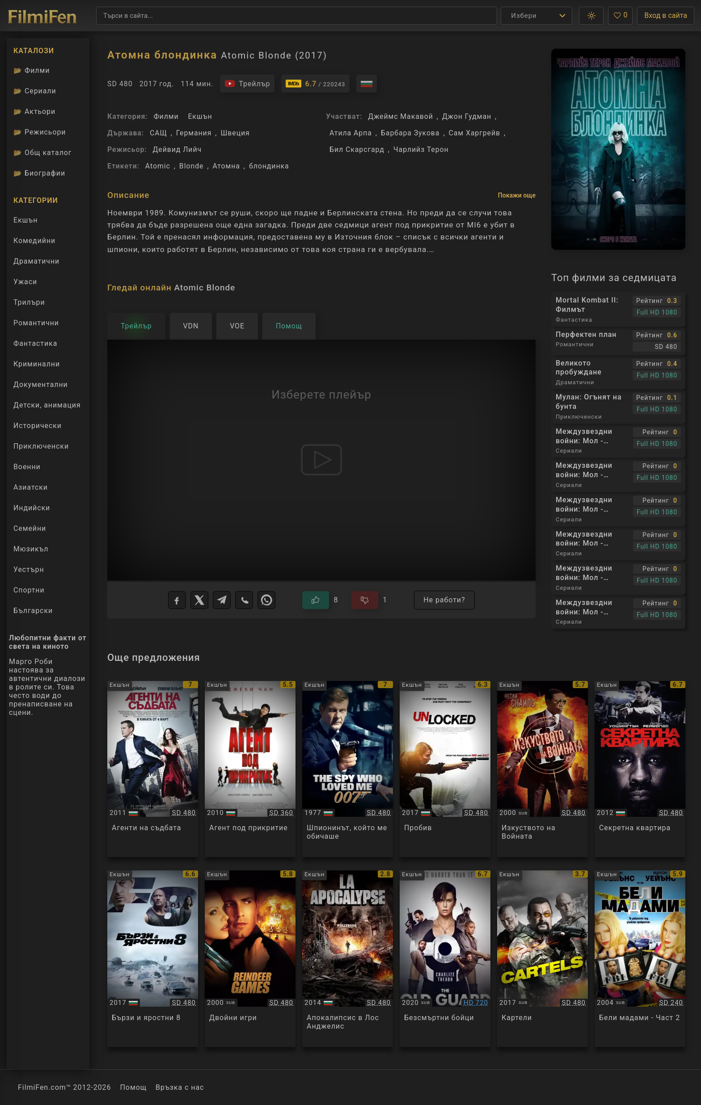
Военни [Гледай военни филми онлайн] (27, 466)
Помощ (133, 1087)
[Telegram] (222, 600)
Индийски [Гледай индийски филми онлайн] (31, 508)
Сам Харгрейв (475, 133)
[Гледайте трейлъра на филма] (247, 83)
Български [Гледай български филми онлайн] (33, 610)
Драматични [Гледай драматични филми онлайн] (36, 261)
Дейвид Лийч (177, 149)
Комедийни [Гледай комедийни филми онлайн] (34, 240)
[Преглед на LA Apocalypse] (347, 958)
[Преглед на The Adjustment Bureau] (152, 769)
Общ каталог (42, 152)
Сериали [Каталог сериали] (34, 91)
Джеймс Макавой (400, 116)
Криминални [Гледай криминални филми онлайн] (36, 364)
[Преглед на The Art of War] (542, 769)
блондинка (269, 166)
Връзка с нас (180, 1087)
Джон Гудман (466, 116)
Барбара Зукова (410, 133)
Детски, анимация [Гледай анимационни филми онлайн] (47, 405)
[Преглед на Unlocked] (445, 769)
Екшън (200, 116)
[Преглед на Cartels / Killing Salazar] (542, 958)
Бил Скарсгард (356, 149)
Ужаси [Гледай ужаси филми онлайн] (25, 281)
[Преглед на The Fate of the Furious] (152, 958)
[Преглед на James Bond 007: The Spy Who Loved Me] (347, 769)
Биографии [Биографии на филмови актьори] (39, 173)
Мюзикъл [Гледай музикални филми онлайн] (30, 549)
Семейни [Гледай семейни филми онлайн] (29, 528)
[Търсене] (296, 16)
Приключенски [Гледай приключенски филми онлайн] (41, 446)
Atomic (157, 166)
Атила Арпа (350, 133)
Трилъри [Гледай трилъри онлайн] (29, 304)
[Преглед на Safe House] (640, 769)
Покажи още (517, 195)
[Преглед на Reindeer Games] (250, 958)
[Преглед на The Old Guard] (445, 958)
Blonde (191, 166)
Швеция (234, 133)
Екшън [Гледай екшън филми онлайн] (25, 220)
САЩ (158, 133)
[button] (591, 16)
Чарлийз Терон (421, 149)
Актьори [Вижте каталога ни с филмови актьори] (34, 111)
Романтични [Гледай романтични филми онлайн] (36, 323)
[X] (199, 600)
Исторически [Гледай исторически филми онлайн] (37, 425)
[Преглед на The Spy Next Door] (250, 769)
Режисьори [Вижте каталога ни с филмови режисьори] (39, 132)
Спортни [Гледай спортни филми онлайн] (29, 590)
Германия (194, 133)
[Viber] (244, 600)
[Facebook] (177, 600)
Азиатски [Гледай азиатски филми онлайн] (30, 487)
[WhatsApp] (266, 600)
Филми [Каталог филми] (31, 70)
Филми (165, 116)
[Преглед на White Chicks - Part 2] (640, 958)
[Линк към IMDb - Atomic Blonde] (315, 83)
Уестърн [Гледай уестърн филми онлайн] (28, 569)
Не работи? (444, 600)
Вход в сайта (665, 15)
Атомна (226, 166)
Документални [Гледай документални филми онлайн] (40, 384)
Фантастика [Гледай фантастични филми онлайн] (35, 343)
